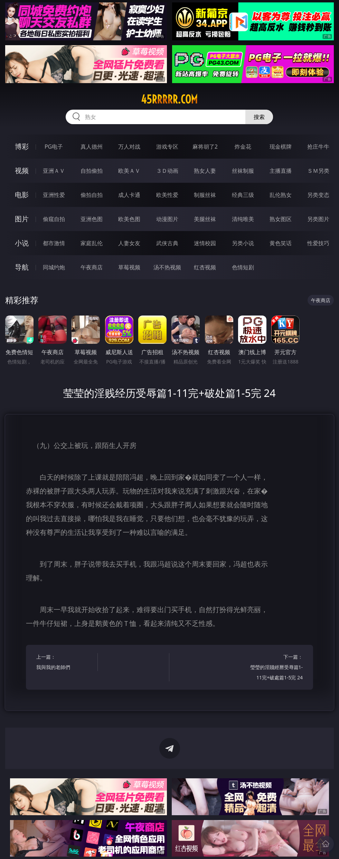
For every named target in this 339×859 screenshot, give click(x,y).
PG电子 (54, 146)
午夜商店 (92, 267)
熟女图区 (281, 219)
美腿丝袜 (205, 219)
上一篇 (65, 662)
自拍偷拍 (92, 170)
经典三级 (243, 195)
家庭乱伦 (92, 243)
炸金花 (243, 146)
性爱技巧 (318, 243)
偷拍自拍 (92, 195)
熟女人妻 (205, 170)
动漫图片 (167, 219)
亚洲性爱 (54, 195)
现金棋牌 (281, 146)
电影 (22, 194)
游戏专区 (167, 146)
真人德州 (92, 146)
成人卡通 (129, 195)
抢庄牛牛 (318, 146)
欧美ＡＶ (129, 170)
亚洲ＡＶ (54, 170)
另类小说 (243, 243)
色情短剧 (243, 267)
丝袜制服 (243, 170)
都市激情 (54, 243)
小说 (22, 243)
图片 (22, 218)
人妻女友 (129, 243)
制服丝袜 (205, 195)
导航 (22, 267)
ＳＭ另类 (318, 170)
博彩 (22, 146)
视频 (22, 170)
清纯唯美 (243, 219)
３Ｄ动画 (167, 170)
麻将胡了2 (205, 146)
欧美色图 (129, 219)
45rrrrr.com (169, 99)
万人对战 (129, 146)
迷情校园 (205, 243)
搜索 (259, 117)
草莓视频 (129, 267)
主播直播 (281, 170)
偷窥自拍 (54, 219)
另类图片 (318, 219)
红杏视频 (205, 267)
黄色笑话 (281, 243)
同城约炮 (54, 267)
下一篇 (274, 668)
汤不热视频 (167, 267)
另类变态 (318, 195)
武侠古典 (167, 243)
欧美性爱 (167, 195)
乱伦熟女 (281, 195)
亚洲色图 (92, 219)
